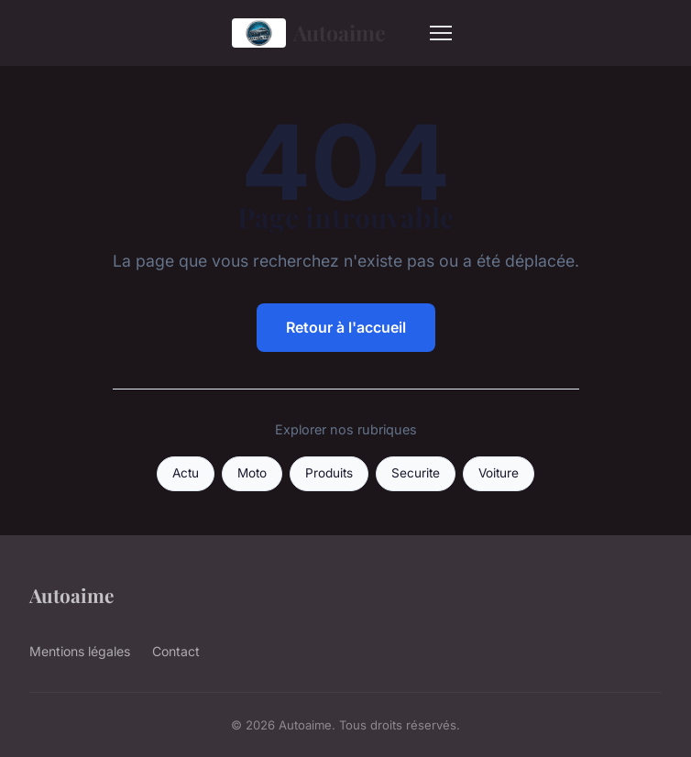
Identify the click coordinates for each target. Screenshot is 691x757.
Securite (415, 473)
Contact (176, 651)
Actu (185, 473)
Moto (252, 473)
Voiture (498, 473)
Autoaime (309, 33)
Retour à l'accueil (346, 327)
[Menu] (440, 33)
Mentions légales (79, 651)
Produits (329, 473)
